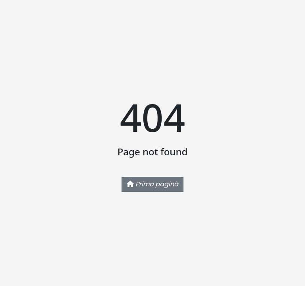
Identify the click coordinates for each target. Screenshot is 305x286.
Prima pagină (152, 184)
